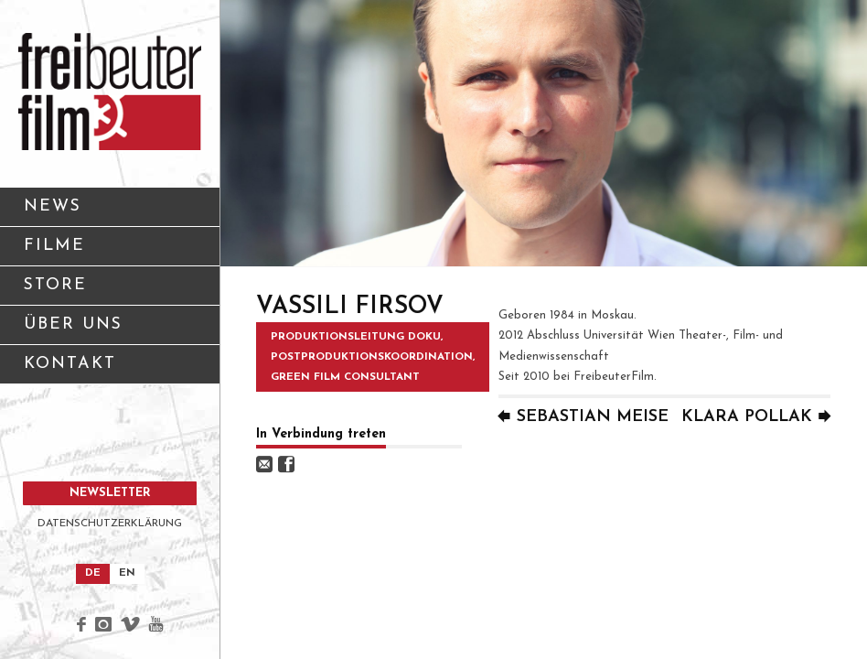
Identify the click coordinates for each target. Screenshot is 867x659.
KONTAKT (115, 370)
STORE (55, 285)
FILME (54, 246)
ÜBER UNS (115, 331)
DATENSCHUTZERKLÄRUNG (109, 523)
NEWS (52, 206)
